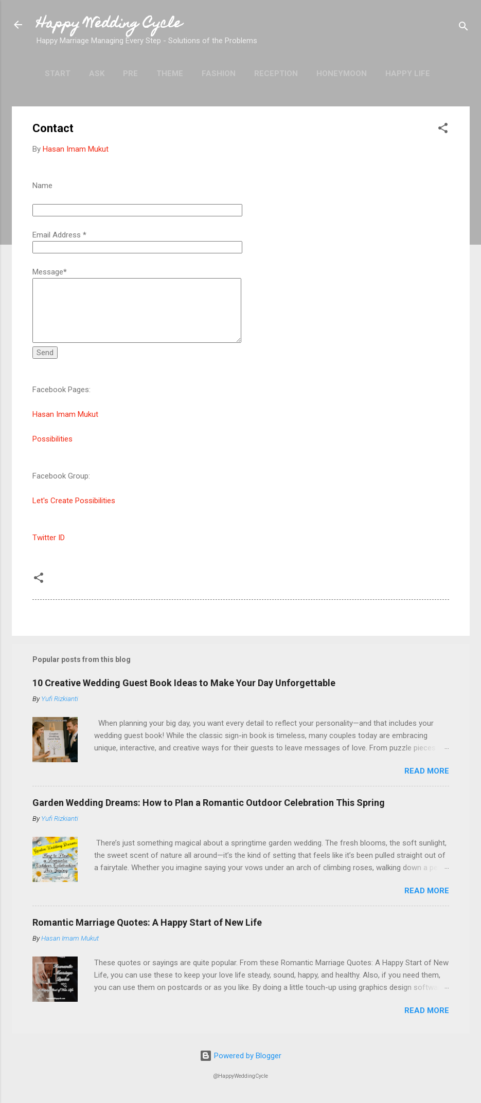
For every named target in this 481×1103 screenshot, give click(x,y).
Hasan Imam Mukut (65, 414)
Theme (169, 73)
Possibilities (52, 439)
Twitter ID (48, 537)
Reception (276, 73)
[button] (443, 130)
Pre (130, 73)
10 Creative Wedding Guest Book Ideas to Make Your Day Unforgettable (183, 682)
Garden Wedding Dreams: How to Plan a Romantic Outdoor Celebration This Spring (208, 802)
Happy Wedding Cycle (109, 24)
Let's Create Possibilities (73, 500)
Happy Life (407, 73)
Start (57, 73)
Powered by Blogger (240, 1055)
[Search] (463, 28)
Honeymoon (341, 73)
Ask (96, 73)
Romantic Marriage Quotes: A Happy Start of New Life (147, 922)
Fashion (219, 73)
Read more (426, 771)
